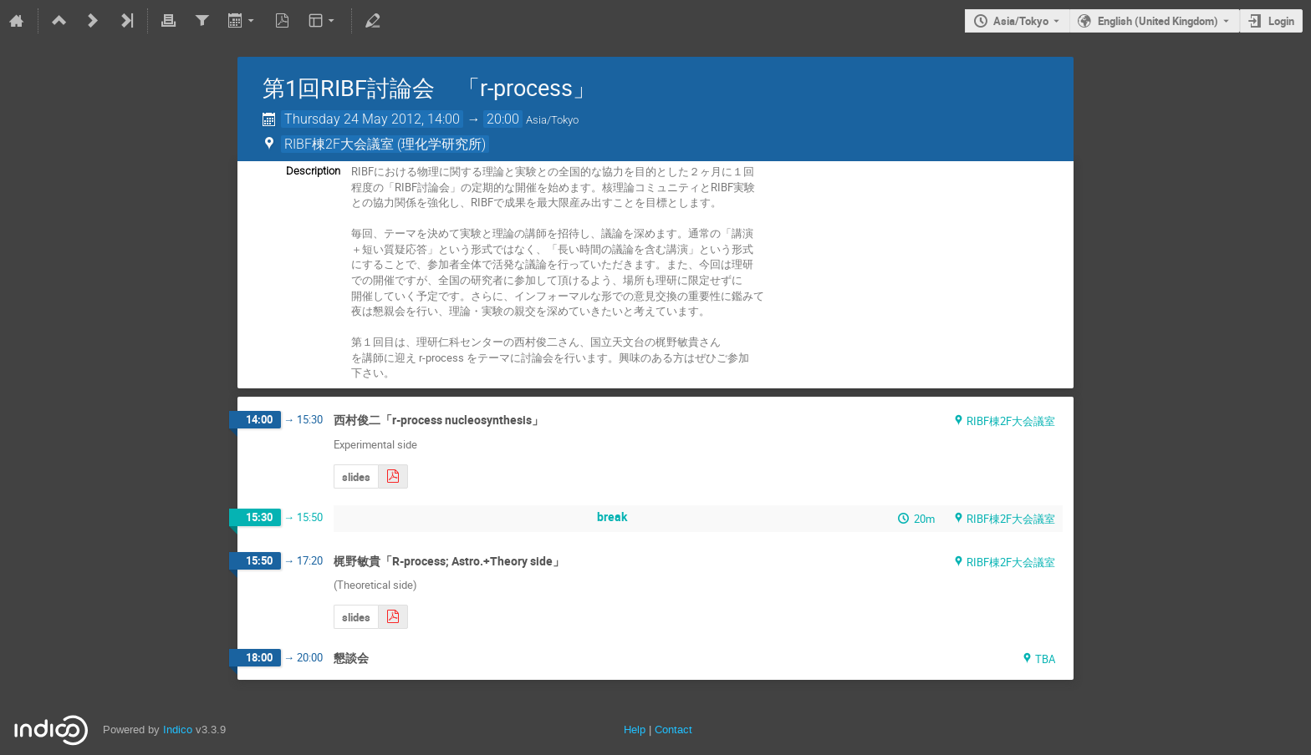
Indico (177, 729)
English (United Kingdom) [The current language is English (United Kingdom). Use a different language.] (1158, 20)
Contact (673, 729)
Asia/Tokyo (1020, 20)
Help (634, 729)
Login (1281, 20)
